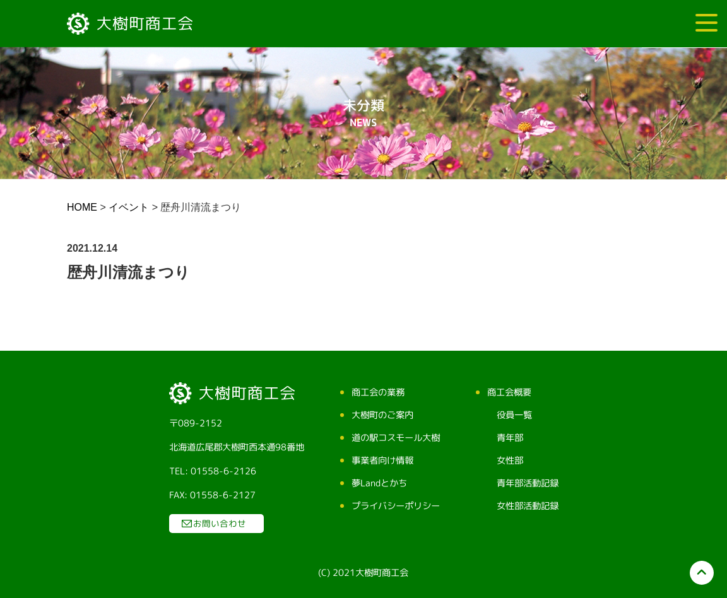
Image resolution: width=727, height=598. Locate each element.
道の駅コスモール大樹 (395, 437)
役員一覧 (513, 415)
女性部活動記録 (527, 506)
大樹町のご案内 (382, 415)
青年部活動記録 (527, 483)
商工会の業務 (377, 392)
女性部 (509, 460)
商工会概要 (509, 392)
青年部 (509, 437)
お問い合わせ (218, 523)
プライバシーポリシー (395, 506)
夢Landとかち (378, 483)
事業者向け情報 (382, 460)
